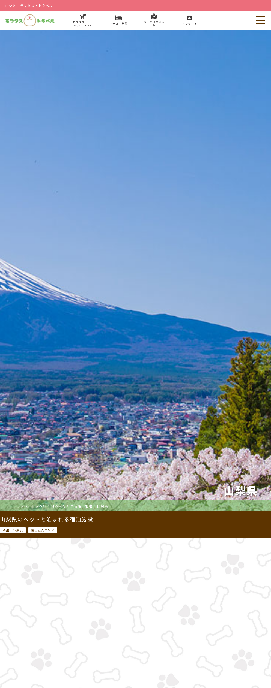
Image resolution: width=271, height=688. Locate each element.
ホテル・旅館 (84, 652)
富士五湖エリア (43, 530)
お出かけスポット (186, 652)
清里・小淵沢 (13, 530)
